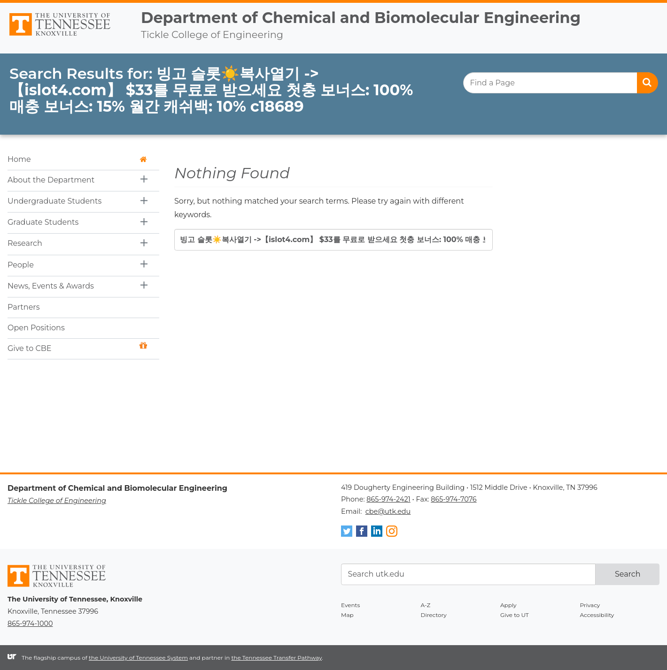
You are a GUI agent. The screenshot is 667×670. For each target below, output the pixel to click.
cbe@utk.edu (388, 511)
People (21, 264)
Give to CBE (77, 347)
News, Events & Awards (51, 286)
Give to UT (514, 614)
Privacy (590, 605)
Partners (24, 307)
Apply (508, 605)
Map (347, 614)
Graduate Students (43, 222)
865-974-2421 (388, 499)
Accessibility (597, 614)
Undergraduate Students (54, 201)
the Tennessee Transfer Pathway (276, 657)
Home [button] (77, 159)
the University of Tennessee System (138, 657)
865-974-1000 (30, 623)
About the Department (51, 179)
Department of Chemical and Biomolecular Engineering (361, 17)
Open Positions (36, 327)
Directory (434, 614)
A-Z (426, 605)
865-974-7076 (453, 499)
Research (25, 243)
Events (350, 605)
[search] (560, 82)
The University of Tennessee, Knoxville (66, 36)
